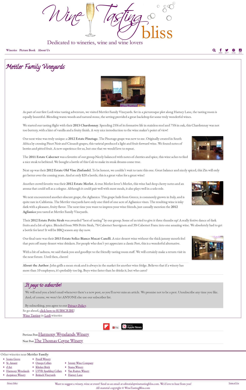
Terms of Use (234, 383)
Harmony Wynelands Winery (63, 334)
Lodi (47, 315)
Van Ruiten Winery (78, 371)
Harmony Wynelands (17, 371)
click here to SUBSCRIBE (57, 310)
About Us (44, 50)
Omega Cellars (43, 363)
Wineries (11, 50)
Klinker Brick (43, 367)
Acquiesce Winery (16, 375)
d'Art (9, 367)
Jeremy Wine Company (80, 363)
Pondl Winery (43, 359)
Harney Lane (75, 375)
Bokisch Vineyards (46, 375)
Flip (115, 327)
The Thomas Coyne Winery (58, 341)
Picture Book (27, 50)
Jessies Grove (13, 359)
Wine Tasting (31, 315)
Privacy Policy (77, 305)
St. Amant (11, 363)
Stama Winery (75, 367)
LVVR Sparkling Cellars (49, 371)
